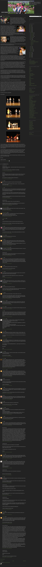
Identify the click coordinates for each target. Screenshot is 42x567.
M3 (2, 395)
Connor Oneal (31, 123)
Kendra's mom (4, 300)
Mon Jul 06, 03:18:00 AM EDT (7, 441)
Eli (29, 72)
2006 (31, 54)
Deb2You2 (3, 306)
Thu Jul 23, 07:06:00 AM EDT (7, 548)
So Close (30, 89)
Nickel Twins (30, 129)
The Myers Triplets (31, 128)
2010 (31, 30)
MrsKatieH (3, 516)
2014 (31, 26)
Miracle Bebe (4, 318)
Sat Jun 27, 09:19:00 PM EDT (7, 298)
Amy (3, 421)
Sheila (3, 239)
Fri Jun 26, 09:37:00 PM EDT (7, 283)
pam (3, 187)
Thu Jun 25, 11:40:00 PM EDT (7, 205)
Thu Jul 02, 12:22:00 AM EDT (7, 405)
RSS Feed (30, 133)
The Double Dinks (31, 92)
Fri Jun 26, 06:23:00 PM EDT (7, 269)
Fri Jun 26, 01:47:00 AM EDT (7, 216)
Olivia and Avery (31, 78)
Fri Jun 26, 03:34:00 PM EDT (7, 250)
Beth (3, 401)
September (32, 36)
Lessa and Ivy (31, 75)
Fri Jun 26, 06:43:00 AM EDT (7, 233)
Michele (3, 407)
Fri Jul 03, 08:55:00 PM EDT (7, 419)
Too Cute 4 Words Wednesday (34, 41)
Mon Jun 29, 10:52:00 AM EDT (7, 349)
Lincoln (30, 80)
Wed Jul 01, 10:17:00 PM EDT (7, 399)
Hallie (30, 77)
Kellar (30, 81)
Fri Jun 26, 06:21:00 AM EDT (7, 224)
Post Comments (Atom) (7, 562)
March (32, 48)
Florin (30, 69)
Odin (29, 71)
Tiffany (3, 292)
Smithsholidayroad (4, 212)
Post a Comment (2, 559)
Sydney (30, 82)
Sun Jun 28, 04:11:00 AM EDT (7, 304)
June (31, 39)
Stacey (3, 271)
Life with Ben (31, 124)
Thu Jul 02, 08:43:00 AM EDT (7, 414)
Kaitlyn (30, 68)
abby (3, 257)
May (31, 46)
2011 (31, 29)
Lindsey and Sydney (31, 83)
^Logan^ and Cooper (32, 74)
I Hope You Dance (6, 16)
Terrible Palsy (4, 218)
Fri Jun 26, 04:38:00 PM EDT (7, 255)
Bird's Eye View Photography (6, 247)
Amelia (30, 84)
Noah (30, 79)
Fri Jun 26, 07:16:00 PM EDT (7, 277)
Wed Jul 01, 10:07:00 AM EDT (7, 385)
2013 (31, 27)
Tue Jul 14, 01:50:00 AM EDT (7, 514)
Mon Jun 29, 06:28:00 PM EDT (7, 376)
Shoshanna (30, 70)
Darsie (30, 67)
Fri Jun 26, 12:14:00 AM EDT (7, 210)
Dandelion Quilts (31, 125)
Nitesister (3, 511)
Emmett (3, 351)
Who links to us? (31, 134)
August (32, 37)
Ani (2, 378)
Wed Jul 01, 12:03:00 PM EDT (7, 393)
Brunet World (31, 121)
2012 (31, 28)
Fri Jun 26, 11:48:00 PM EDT (7, 290)
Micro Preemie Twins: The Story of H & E (10, 12)
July (31, 38)
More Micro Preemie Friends (32, 85)
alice (3, 387)
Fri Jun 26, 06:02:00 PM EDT (7, 263)
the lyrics (23, 17)
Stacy (3, 279)
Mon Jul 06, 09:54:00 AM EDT (7, 452)
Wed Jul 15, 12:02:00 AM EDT (7, 523)
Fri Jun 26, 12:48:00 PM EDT (7, 245)
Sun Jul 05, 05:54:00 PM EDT (7, 425)
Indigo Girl (30, 90)
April (31, 47)
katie (3, 265)
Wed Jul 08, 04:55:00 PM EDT (7, 458)
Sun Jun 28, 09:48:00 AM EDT (7, 316)
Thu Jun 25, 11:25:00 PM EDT (7, 198)
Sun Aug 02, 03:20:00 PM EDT (7, 557)
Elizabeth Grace (31, 127)
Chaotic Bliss (31, 122)
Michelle (3, 358)
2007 (31, 53)
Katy (3, 285)
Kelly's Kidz (30, 126)
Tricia (3, 416)
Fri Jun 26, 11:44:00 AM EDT (7, 237)
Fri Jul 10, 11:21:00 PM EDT (7, 495)
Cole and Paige (31, 73)
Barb (3, 226)
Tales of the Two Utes (32, 91)
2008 (31, 52)
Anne (3, 180)
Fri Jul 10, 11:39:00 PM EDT (7, 509)
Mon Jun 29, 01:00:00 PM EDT (7, 356)
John (30, 76)
